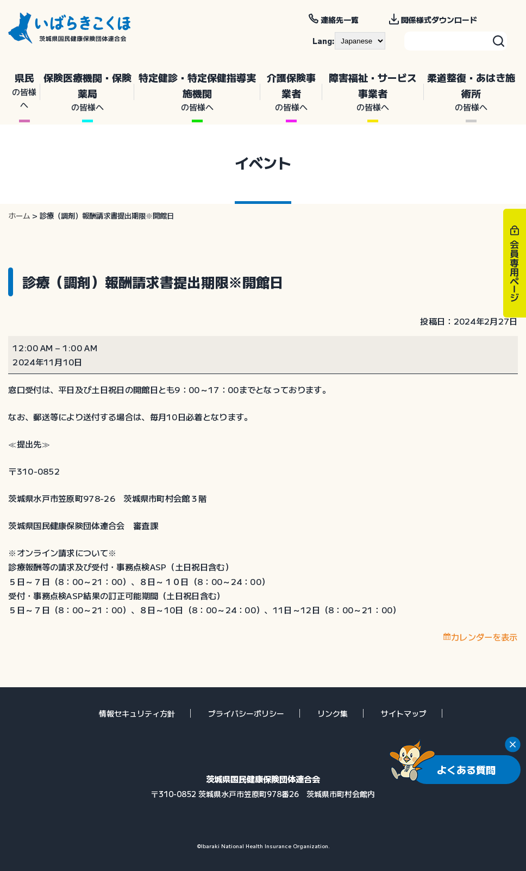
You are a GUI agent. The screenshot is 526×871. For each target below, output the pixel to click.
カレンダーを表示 (484, 637)
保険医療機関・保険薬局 (87, 92)
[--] (360, 40)
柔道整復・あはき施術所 (471, 92)
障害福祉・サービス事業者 (373, 92)
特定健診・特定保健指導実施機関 (197, 92)
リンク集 (332, 713)
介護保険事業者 (291, 92)
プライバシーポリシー (246, 713)
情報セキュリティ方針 (137, 713)
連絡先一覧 (340, 19)
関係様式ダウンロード (439, 19)
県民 (24, 90)
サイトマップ (404, 713)
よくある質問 (466, 769)
